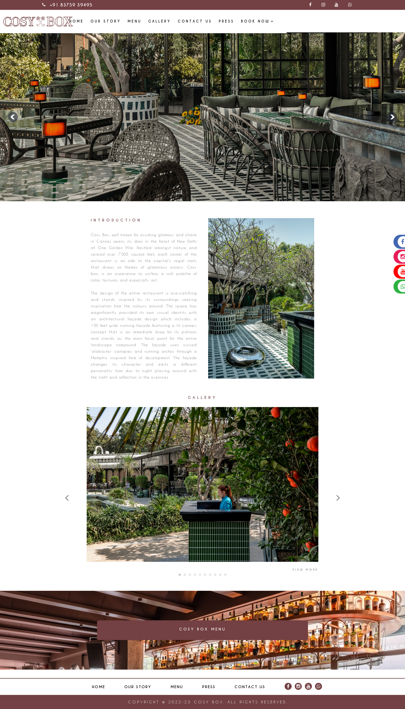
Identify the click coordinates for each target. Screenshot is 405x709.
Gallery (238, 21)
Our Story (185, 21)
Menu (213, 21)
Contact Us (274, 21)
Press (305, 21)
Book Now (334, 21)
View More (305, 569)
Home (155, 21)
